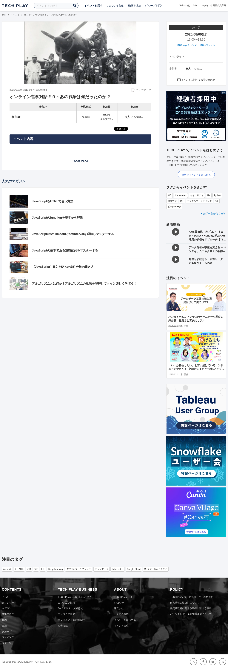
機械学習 (172, 201)
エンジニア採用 (66, 602)
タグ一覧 (7, 643)
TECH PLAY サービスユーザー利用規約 (191, 597)
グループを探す (154, 5)
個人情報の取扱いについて (184, 602)
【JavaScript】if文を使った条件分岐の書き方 (63, 266)
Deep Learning (55, 569)
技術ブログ (8, 614)
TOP (4, 14)
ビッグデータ (174, 206)
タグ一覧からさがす (213, 213)
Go (216, 201)
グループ (7, 631)
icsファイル (208, 45)
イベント (15, 14)
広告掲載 (63, 625)
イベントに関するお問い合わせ (198, 79)
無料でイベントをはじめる (196, 174)
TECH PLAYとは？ (124, 597)
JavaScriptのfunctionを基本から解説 (57, 217)
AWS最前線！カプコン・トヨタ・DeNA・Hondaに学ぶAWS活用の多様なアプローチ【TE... (207, 235)
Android (7, 569)
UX (208, 195)
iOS (169, 195)
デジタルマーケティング (199, 201)
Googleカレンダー (188, 45)
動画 (4, 620)
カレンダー (8, 602)
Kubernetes (180, 195)
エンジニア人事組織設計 (71, 620)
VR (36, 569)
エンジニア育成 (66, 614)
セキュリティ (197, 195)
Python (217, 195)
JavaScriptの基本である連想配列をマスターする (65, 250)
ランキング (8, 637)
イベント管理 (121, 625)
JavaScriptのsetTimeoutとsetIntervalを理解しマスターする (73, 234)
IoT (181, 201)
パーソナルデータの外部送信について (190, 614)
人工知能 (19, 569)
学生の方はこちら (188, 5)
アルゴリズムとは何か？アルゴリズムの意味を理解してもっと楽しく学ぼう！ (84, 283)
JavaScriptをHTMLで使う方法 (52, 201)
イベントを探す (93, 5)
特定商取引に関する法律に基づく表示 (190, 608)
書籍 (4, 625)
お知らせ (119, 602)
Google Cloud (134, 569)
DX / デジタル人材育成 (70, 608)
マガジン (7, 608)
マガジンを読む (115, 5)
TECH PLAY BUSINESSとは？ (74, 597)
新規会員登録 (219, 5)
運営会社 (119, 608)
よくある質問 (121, 614)
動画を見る (134, 5)
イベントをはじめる (125, 620)
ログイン (206, 5)
